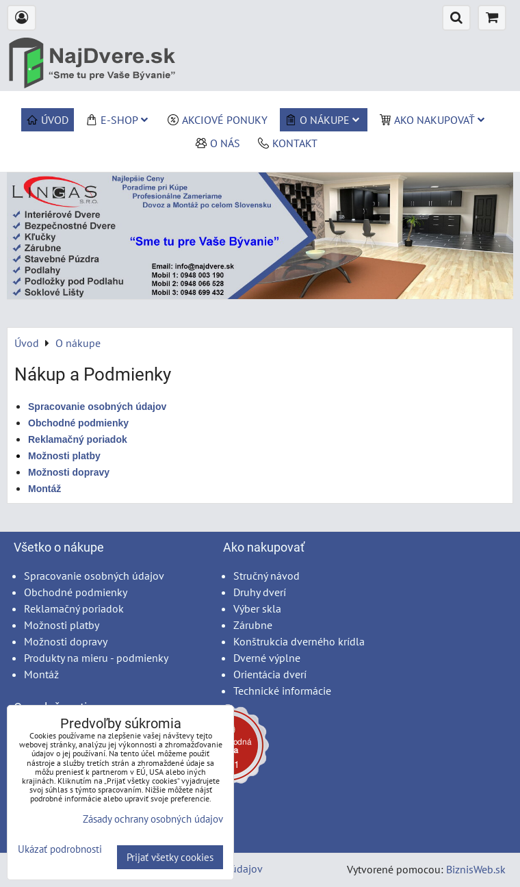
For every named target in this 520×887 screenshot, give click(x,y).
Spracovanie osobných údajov (97, 406)
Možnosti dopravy (65, 641)
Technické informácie (282, 690)
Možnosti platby (61, 625)
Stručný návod (266, 575)
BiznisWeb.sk (476, 869)
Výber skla (257, 608)
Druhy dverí (259, 592)
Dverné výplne (266, 658)
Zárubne (252, 625)
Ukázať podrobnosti (60, 850)
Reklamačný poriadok (74, 608)
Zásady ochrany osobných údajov (153, 818)
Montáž (41, 674)
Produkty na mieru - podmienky (96, 658)
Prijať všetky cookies (170, 857)
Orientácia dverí (270, 674)
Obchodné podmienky (75, 592)
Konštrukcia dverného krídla (299, 641)
